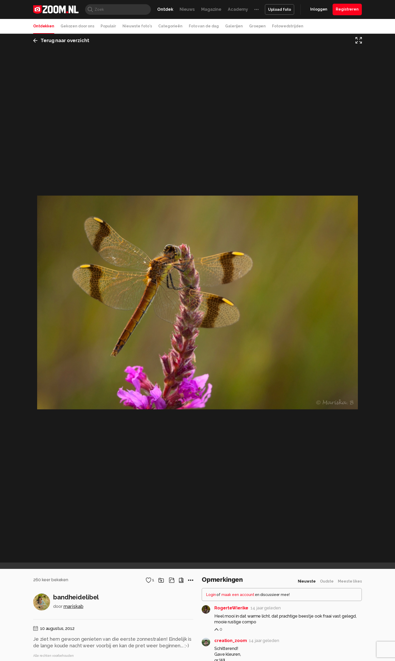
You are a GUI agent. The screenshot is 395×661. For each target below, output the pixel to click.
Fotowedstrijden (287, 26)
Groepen (257, 26)
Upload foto (279, 9)
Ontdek (165, 9)
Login (211, 595)
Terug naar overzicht (61, 40)
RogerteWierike (231, 607)
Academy (238, 9)
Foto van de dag (204, 26)
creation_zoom (230, 640)
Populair (108, 26)
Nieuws (187, 9)
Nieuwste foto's (137, 26)
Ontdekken (43, 26)
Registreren (347, 9)
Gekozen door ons (77, 26)
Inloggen (318, 9)
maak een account (237, 595)
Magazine (211, 9)
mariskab (73, 606)
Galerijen (234, 26)
